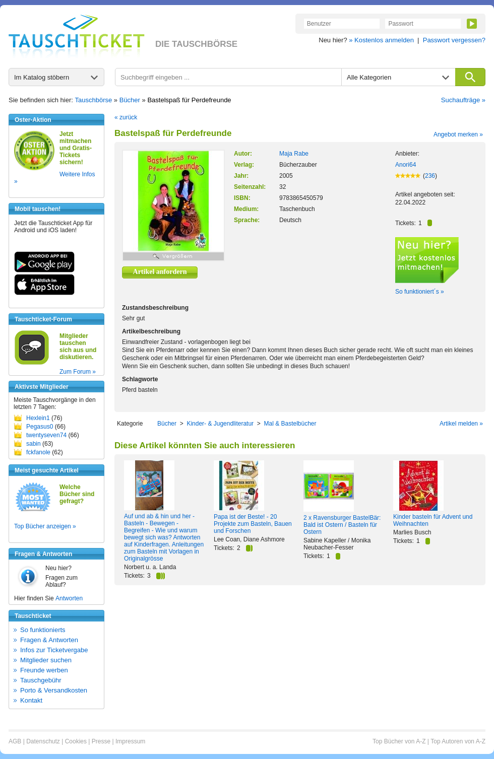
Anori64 (405, 164)
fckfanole (38, 452)
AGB (15, 741)
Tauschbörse (93, 100)
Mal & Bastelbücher (290, 423)
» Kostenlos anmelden (381, 40)
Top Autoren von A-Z (457, 741)
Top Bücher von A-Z (399, 741)
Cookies (76, 741)
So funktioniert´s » (419, 291)
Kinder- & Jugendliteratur (220, 423)
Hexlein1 (38, 418)
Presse (101, 741)
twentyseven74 (46, 435)
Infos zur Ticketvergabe (54, 650)
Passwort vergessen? (454, 40)
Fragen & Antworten (49, 640)
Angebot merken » (458, 134)
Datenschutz (43, 741)
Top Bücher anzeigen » (45, 526)
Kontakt (31, 700)
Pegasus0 (39, 426)
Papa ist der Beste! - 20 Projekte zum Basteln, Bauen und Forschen (253, 523)
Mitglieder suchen (46, 660)
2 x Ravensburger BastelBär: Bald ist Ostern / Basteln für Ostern (342, 524)
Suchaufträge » (463, 100)
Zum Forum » (77, 371)
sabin (33, 443)
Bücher (129, 100)
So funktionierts (43, 630)
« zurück (125, 117)
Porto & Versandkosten (53, 690)
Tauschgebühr (40, 680)
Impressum (130, 741)
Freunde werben (44, 670)
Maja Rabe (293, 153)
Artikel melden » (461, 423)
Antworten (69, 598)
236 (430, 175)
